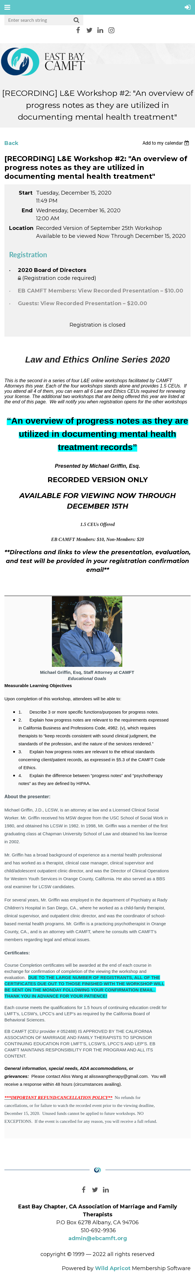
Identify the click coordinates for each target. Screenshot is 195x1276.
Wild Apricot (112, 1268)
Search (76, 20)
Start (26, 193)
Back (11, 143)
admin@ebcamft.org (97, 1238)
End (27, 210)
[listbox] (167, 143)
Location (21, 228)
